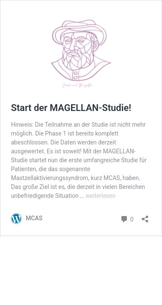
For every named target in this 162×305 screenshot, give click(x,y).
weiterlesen (100, 195)
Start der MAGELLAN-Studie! (71, 108)
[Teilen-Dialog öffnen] (145, 216)
